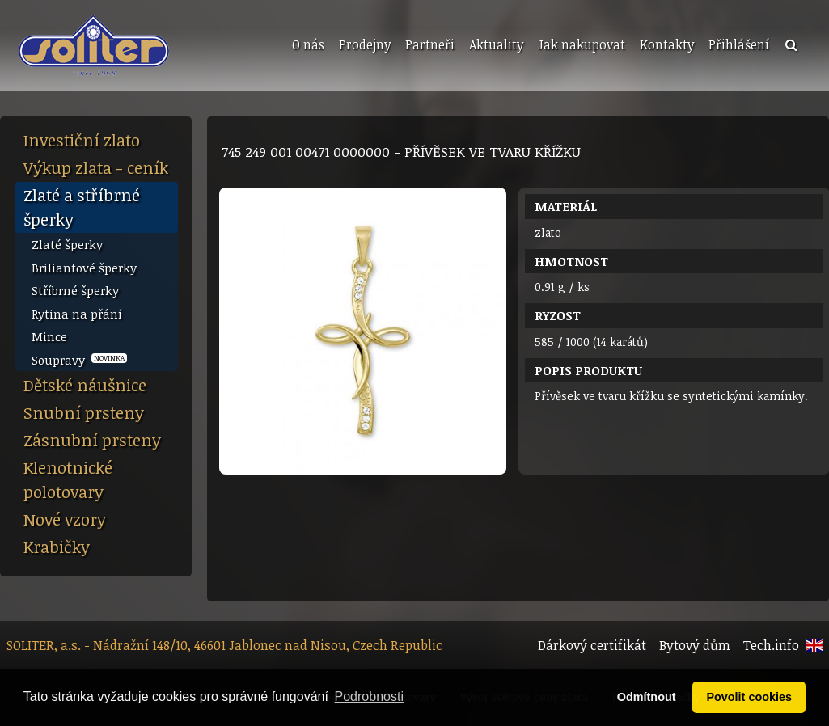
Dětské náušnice (84, 385)
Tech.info (771, 645)
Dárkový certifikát (592, 645)
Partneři (430, 44)
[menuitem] (306, 45)
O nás (308, 44)
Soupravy (79, 360)
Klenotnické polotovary (67, 479)
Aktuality (496, 44)
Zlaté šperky (67, 244)
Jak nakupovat (581, 44)
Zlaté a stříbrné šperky (81, 207)
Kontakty (667, 44)
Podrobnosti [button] (369, 696)
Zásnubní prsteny (92, 439)
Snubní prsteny (83, 412)
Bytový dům (694, 645)
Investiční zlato (81, 140)
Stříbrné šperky (75, 290)
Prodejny (365, 44)
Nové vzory (64, 519)
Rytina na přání (77, 314)
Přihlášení (738, 44)
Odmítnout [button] (646, 696)
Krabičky (56, 546)
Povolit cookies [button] (749, 696)
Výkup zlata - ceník (95, 167)
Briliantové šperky (84, 268)
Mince (49, 336)
